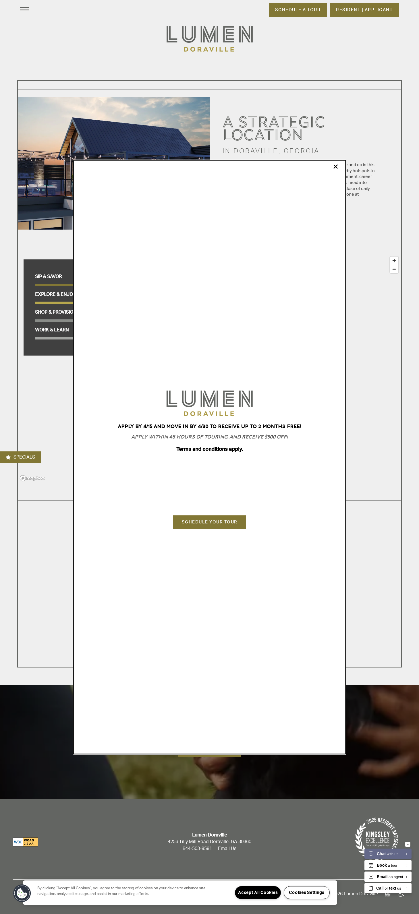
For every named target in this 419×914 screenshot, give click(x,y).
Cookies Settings (306, 892)
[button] (22, 893)
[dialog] (209, 457)
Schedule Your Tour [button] (210, 522)
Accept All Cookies (257, 892)
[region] (180, 892)
